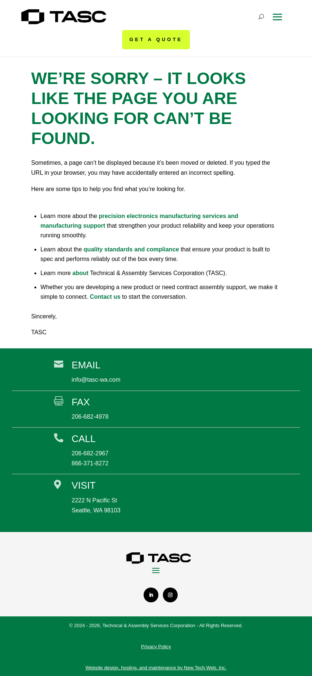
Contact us (105, 296)
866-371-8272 (89, 463)
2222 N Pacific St (94, 499)
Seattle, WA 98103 (95, 509)
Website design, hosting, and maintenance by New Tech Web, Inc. (156, 667)
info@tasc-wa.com (95, 379)
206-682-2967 (89, 453)
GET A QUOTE (156, 39)
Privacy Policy (156, 646)
